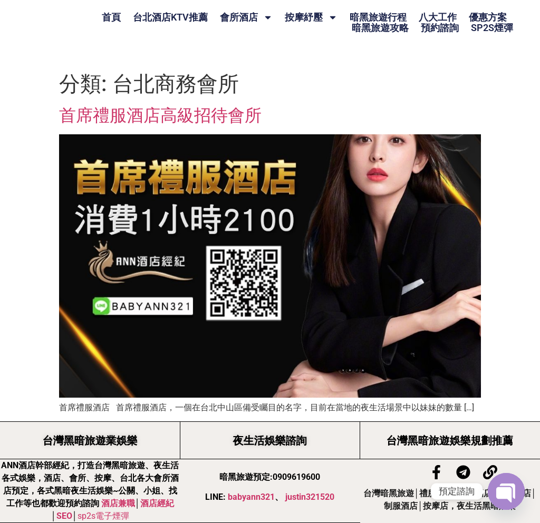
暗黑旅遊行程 (378, 17)
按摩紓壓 (311, 17)
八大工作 (438, 17)
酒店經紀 (157, 503)
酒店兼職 (118, 503)
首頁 (111, 17)
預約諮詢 (440, 28)
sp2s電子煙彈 (103, 516)
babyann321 (251, 497)
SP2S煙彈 (492, 28)
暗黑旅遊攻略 (380, 28)
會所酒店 (246, 17)
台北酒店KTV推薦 (170, 17)
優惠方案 (488, 17)
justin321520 (309, 497)
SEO (64, 516)
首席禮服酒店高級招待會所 (160, 115)
